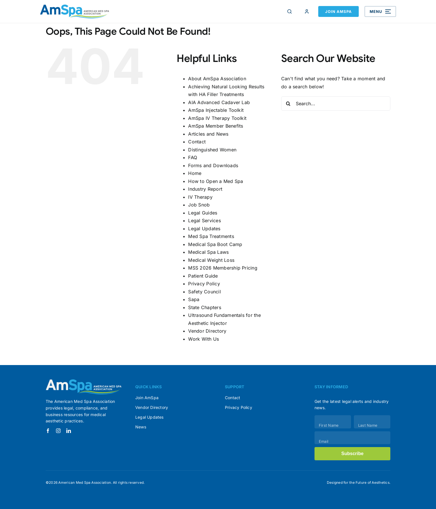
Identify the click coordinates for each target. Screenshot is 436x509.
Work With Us (203, 339)
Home (194, 173)
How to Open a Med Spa (215, 181)
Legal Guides (202, 213)
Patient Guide (203, 276)
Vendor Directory (207, 331)
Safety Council (204, 292)
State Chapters (204, 307)
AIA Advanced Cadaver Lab (219, 102)
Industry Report (205, 189)
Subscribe (352, 453)
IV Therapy (200, 197)
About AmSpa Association (217, 78)
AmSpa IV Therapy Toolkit (217, 118)
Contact (197, 142)
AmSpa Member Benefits (215, 126)
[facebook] (48, 430)
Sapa (193, 299)
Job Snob (199, 205)
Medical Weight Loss (211, 260)
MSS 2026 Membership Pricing (222, 268)
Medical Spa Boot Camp (215, 244)
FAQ (192, 157)
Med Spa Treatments (211, 236)
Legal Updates (204, 228)
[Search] (289, 11)
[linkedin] (68, 430)
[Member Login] (306, 11)
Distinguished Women (212, 150)
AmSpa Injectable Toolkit (216, 110)
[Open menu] (380, 11)
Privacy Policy (204, 283)
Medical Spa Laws (208, 252)
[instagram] (58, 430)
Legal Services (204, 220)
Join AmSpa (338, 11)
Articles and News (208, 134)
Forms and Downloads (213, 165)
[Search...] (335, 103)
